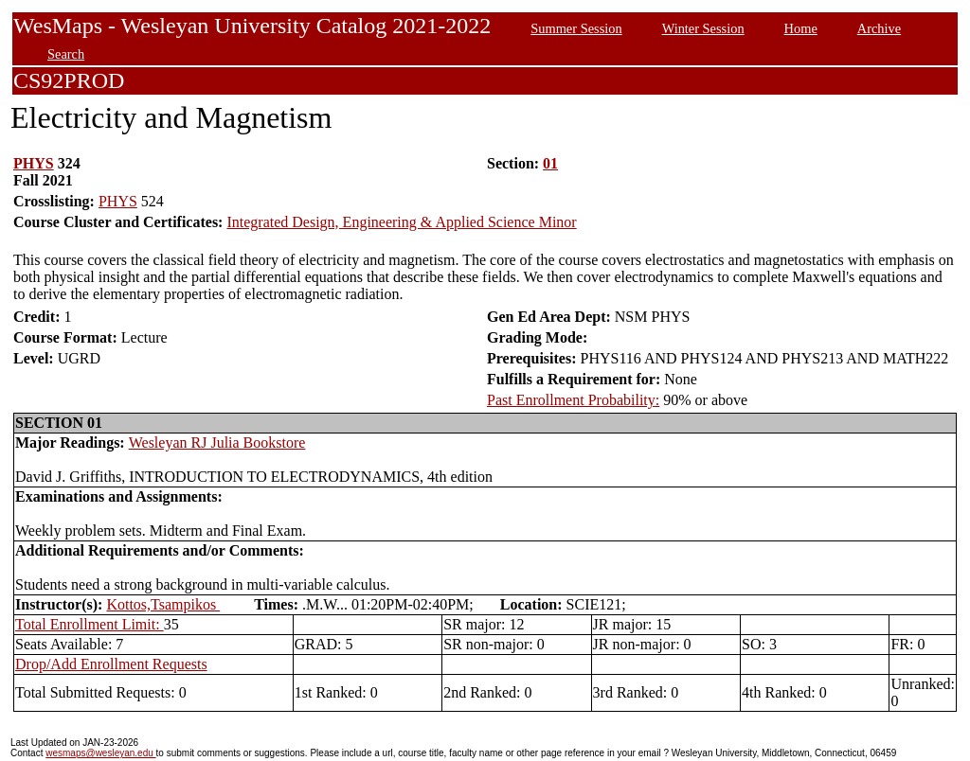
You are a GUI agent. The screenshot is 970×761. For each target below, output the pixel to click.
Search (65, 54)
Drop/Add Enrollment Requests (111, 664)
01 (550, 163)
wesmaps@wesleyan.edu (100, 753)
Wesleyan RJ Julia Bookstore (217, 442)
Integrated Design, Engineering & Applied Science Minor (401, 222)
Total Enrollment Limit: (89, 624)
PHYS (33, 163)
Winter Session (703, 28)
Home (800, 28)
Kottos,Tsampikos (163, 604)
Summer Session (575, 28)
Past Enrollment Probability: (573, 400)
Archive (879, 28)
